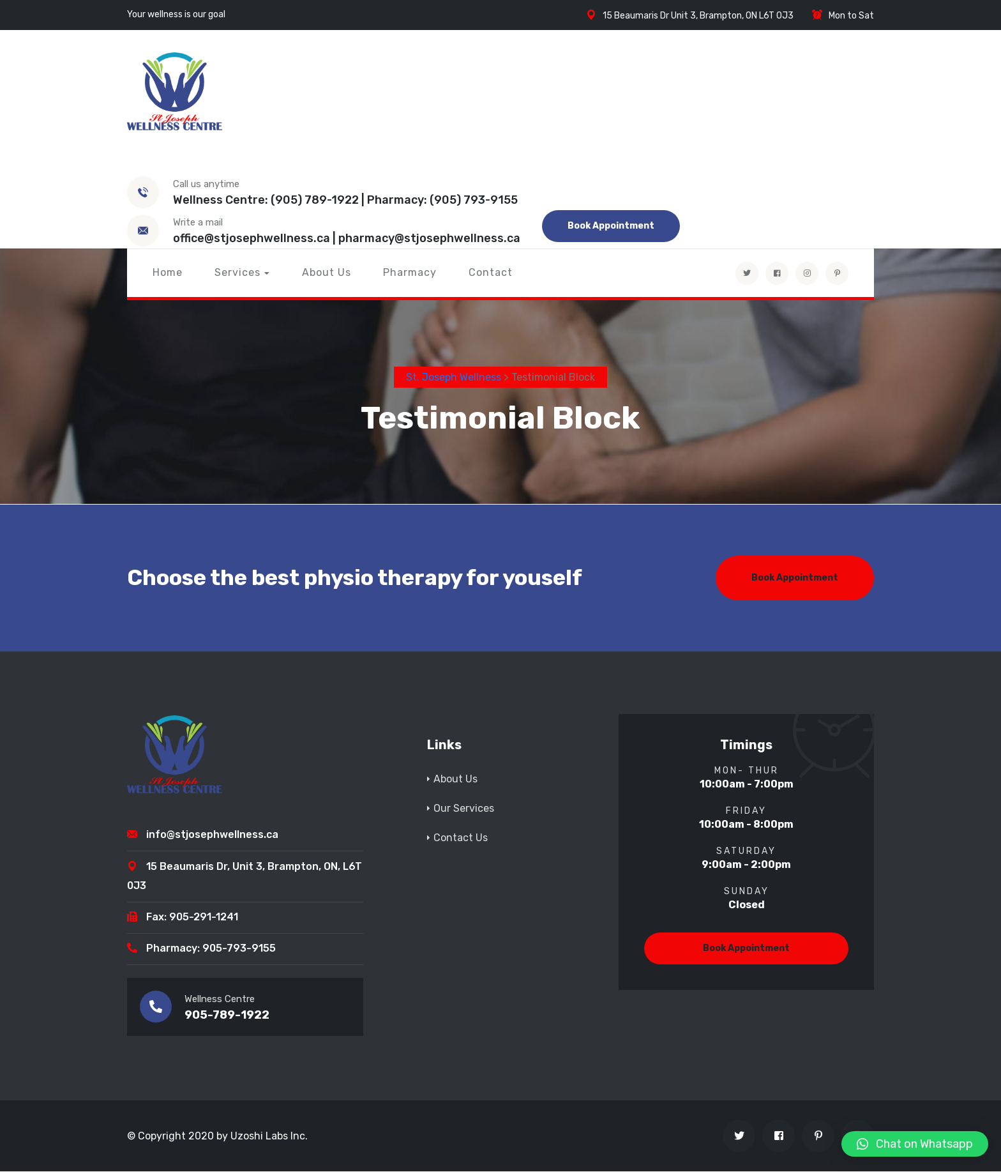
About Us (326, 272)
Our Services (463, 808)
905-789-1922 (226, 1015)
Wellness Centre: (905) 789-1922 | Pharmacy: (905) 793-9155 (345, 200)
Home (168, 272)
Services (237, 272)
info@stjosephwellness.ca (212, 835)
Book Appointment (611, 225)
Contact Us (460, 838)
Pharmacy (410, 272)
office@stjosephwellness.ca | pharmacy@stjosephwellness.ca (346, 238)
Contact (491, 272)
